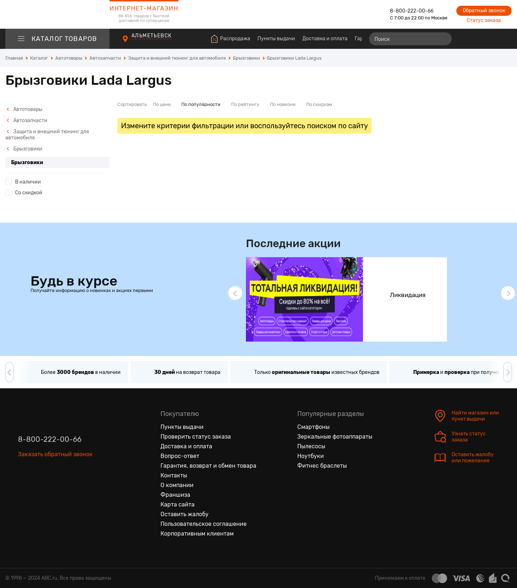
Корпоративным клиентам (197, 533)
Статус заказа (484, 20)
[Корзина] (505, 39)
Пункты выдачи (276, 39)
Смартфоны (313, 426)
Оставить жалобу (184, 514)
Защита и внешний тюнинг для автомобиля (47, 135)
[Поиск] (410, 38)
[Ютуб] (54, 487)
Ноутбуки (310, 456)
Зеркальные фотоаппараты (334, 436)
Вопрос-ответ (179, 456)
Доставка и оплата (325, 39)
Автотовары (24, 109)
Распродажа (235, 39)
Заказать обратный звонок (55, 454)
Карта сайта (177, 504)
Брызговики (24, 149)
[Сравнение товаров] (465, 39)
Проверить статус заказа (195, 436)
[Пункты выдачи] (131, 42)
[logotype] (57, 14)
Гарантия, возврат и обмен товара (208, 465)
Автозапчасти (26, 120)
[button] (235, 293)
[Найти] (443, 39)
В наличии (28, 182)
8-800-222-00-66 (411, 11)
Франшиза (175, 494)
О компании (177, 485)
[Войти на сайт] (491, 39)
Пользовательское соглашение (203, 523)
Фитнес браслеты (322, 465)
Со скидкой (28, 193)
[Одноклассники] (39, 487)
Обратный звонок (484, 11)
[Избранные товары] (478, 39)
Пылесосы (311, 446)
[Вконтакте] (23, 487)
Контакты (173, 475)
